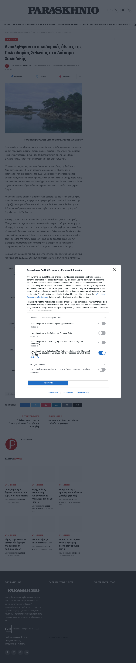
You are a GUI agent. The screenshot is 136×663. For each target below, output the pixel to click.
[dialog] (68, 331)
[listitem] (68, 317)
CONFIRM (48, 383)
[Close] (115, 270)
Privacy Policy (83, 393)
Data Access (68, 393)
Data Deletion (52, 393)
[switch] (102, 323)
